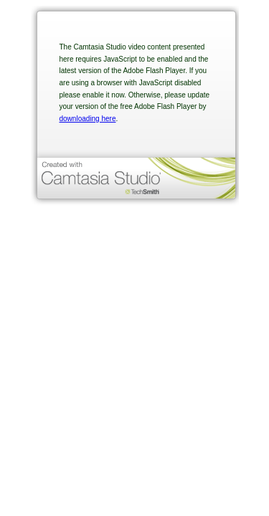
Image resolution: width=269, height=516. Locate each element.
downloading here (88, 119)
